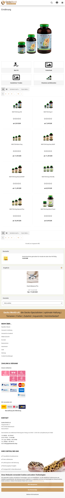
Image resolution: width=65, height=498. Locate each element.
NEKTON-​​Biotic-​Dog (16, 144)
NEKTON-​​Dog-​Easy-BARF (48, 144)
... (14, 94)
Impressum (4, 346)
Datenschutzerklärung (38, 481)
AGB (2, 349)
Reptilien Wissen (5, 327)
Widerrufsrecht (5, 336)
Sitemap (3, 353)
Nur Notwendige (32, 490)
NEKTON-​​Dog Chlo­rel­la (48, 176)
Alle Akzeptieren (32, 484)
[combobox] (14, 89)
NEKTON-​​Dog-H (48, 112)
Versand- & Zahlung (6, 330)
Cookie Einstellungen (7, 356)
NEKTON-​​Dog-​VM (17, 112)
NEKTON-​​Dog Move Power (48, 209)
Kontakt (3, 340)
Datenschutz (4, 343)
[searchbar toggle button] (51, 2)
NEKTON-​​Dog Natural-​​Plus (16, 209)
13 (18, 94)
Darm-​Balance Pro (32, 286)
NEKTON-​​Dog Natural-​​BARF (17, 176)
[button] (3, 89)
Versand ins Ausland (7, 333)
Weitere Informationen (32, 494)
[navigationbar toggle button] (62, 2)
